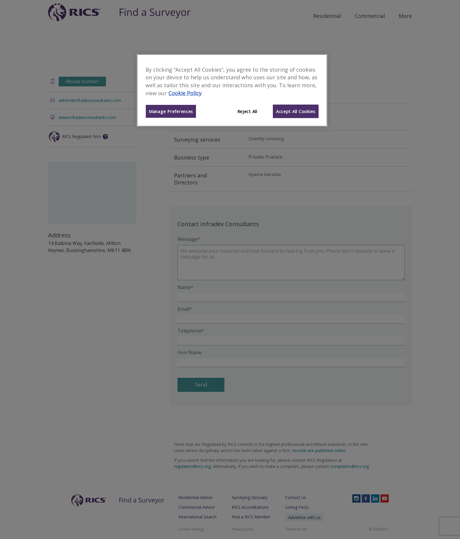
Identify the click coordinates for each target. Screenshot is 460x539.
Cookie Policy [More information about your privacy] (185, 93)
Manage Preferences (171, 111)
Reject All (247, 111)
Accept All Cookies (295, 111)
